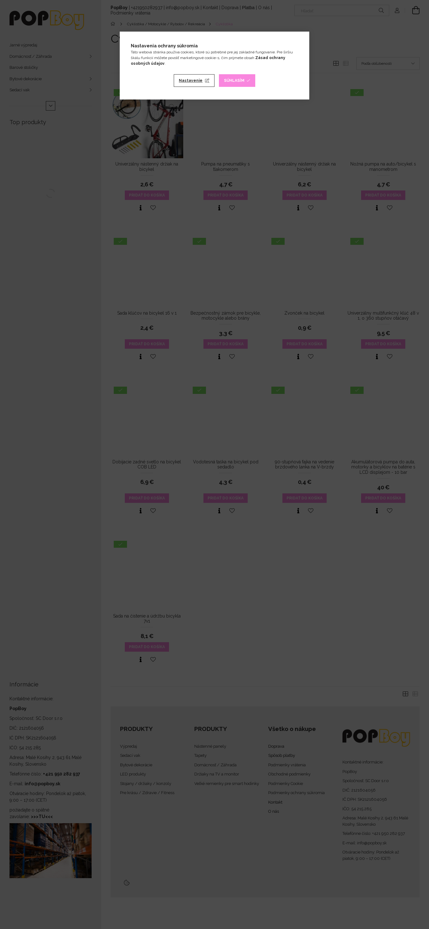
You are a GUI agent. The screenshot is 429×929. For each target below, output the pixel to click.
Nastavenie (190, 80)
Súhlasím (234, 80)
